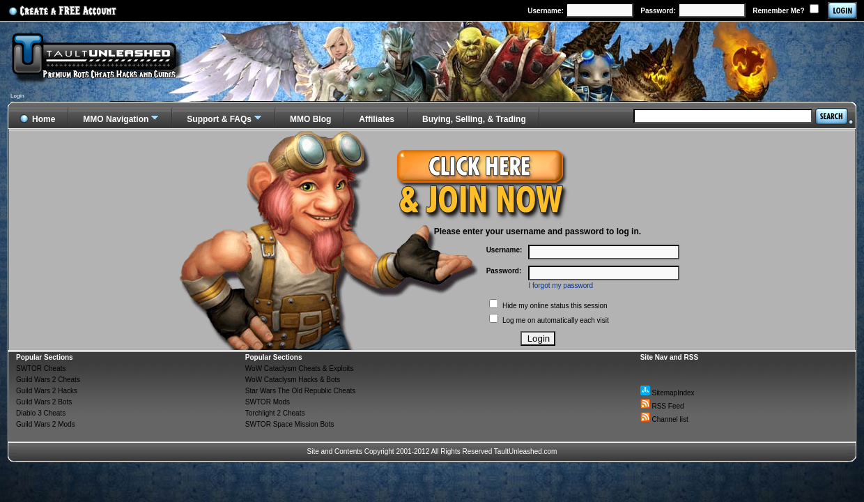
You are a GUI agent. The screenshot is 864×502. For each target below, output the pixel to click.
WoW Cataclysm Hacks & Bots (293, 379)
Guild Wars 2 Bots (44, 402)
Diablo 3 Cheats (40, 413)
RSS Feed (662, 406)
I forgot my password (560, 285)
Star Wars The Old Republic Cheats (300, 391)
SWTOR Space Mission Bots (289, 424)
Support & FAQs (219, 119)
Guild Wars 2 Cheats (48, 379)
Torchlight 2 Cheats (275, 413)
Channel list (664, 419)
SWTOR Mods (267, 402)
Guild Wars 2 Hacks (46, 391)
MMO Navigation (115, 119)
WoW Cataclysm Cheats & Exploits (299, 368)
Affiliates (376, 119)
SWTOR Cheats (41, 368)
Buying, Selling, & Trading (474, 119)
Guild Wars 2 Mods (45, 424)
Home (37, 117)
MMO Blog (310, 119)
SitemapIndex (667, 393)
